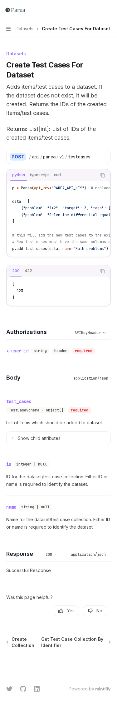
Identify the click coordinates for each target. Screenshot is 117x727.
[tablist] (51, 175)
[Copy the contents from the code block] (103, 175)
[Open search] (97, 10)
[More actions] (109, 10)
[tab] (18, 175)
